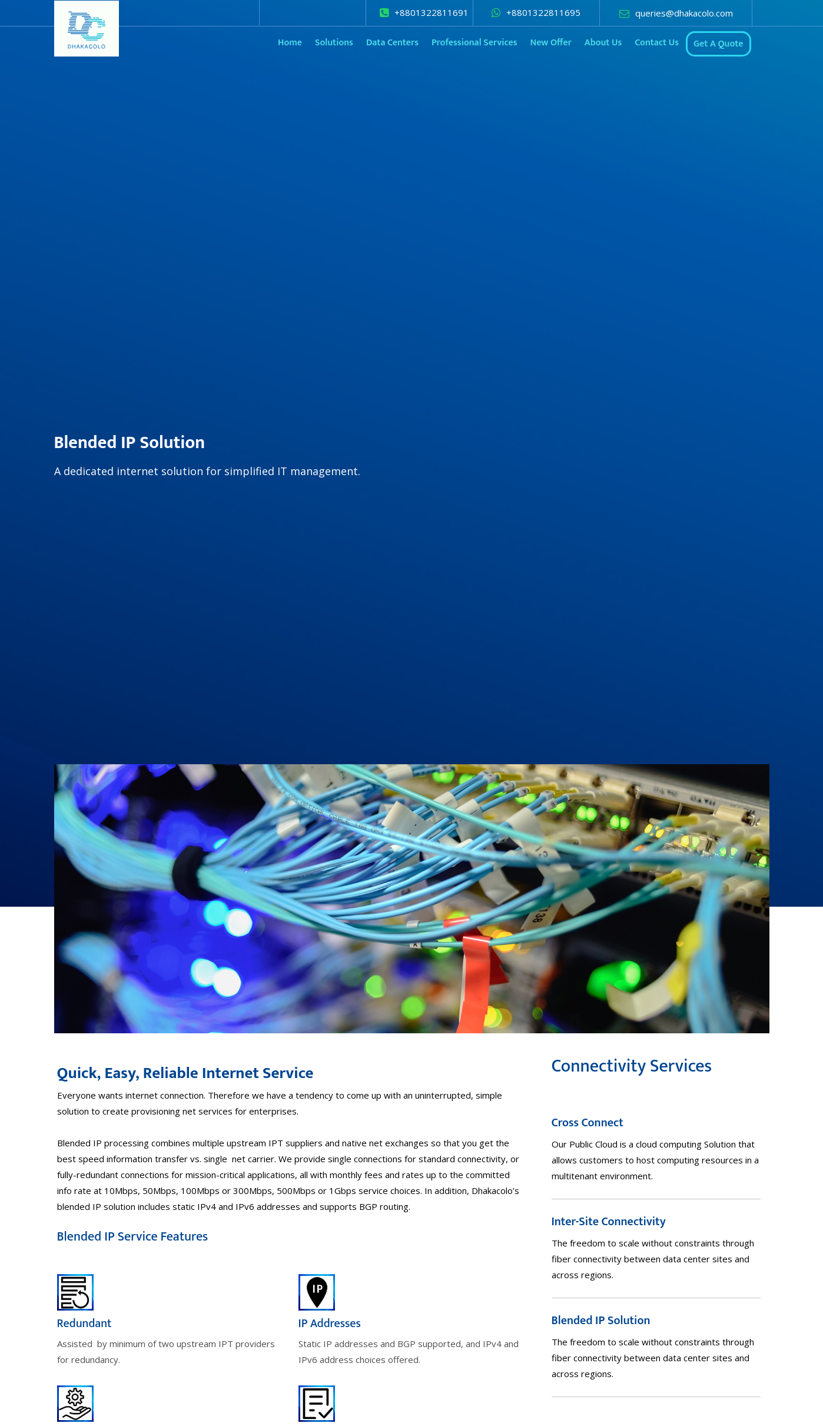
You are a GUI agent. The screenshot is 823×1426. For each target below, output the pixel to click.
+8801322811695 (543, 12)
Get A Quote (718, 44)
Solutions (334, 43)
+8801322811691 (431, 12)
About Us (603, 43)
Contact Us (657, 43)
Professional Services (474, 43)
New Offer (550, 43)
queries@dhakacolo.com (684, 13)
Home (290, 43)
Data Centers (392, 43)
